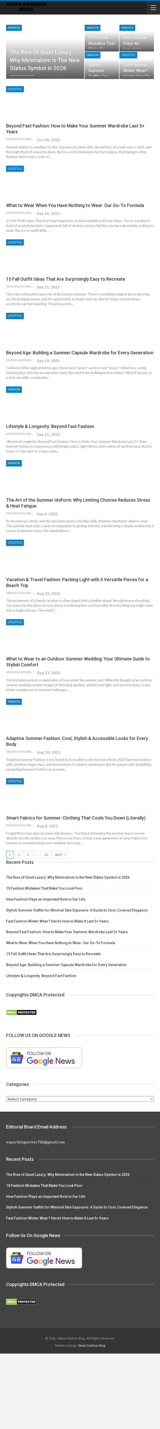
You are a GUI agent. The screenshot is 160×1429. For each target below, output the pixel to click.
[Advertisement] (80, 1391)
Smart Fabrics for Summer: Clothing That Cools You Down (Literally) (76, 818)
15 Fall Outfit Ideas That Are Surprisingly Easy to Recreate (65, 279)
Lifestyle (128, 55)
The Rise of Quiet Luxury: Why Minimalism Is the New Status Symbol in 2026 (45, 60)
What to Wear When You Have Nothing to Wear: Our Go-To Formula (75, 205)
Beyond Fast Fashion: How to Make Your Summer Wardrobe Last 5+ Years (67, 932)
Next (60, 855)
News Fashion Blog (91, 1345)
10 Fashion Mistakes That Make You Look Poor (44, 888)
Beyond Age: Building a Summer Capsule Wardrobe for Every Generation (79, 352)
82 (46, 855)
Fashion (14, 28)
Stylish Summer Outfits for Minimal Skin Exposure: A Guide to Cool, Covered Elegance (77, 910)
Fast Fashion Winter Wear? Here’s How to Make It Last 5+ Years (57, 921)
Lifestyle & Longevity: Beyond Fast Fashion (50, 426)
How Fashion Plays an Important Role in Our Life (45, 899)
